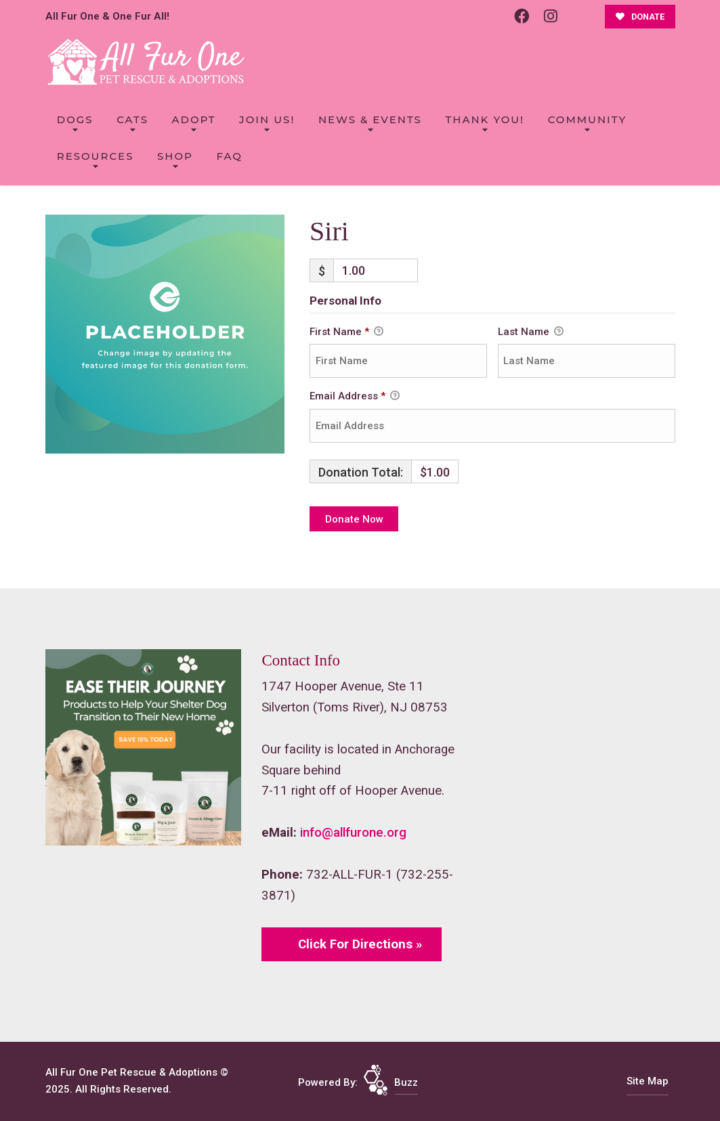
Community (587, 119)
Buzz (406, 1082)
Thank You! (484, 119)
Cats (132, 119)
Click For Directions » (360, 944)
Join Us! (267, 119)
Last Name (531, 332)
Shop (175, 156)
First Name (346, 332)
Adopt (194, 119)
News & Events (370, 119)
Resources (95, 156)
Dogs (75, 119)
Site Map (648, 1081)
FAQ (229, 156)
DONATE (640, 17)
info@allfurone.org (353, 832)
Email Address (355, 397)
